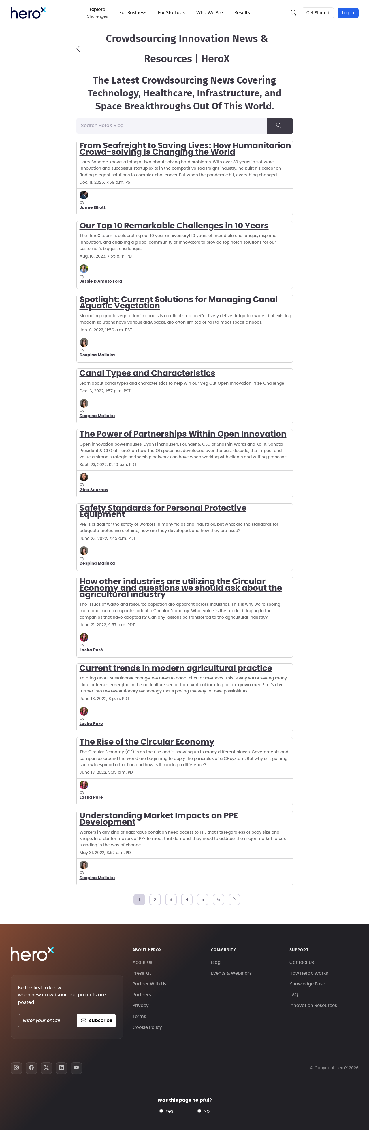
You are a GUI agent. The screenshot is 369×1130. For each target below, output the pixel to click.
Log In (348, 13)
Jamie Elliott (93, 208)
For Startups (171, 13)
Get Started (317, 13)
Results (242, 13)
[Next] (234, 899)
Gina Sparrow (94, 490)
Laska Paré (91, 650)
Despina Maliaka (97, 355)
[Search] (280, 126)
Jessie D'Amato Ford (101, 281)
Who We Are (210, 13)
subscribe (96, 1020)
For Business (133, 13)
